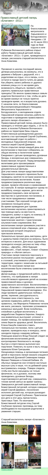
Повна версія (7, 470)
